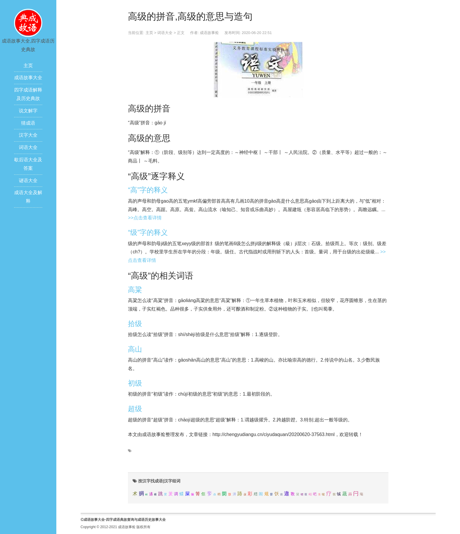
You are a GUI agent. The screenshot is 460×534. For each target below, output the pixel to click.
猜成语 (28, 123)
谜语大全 (28, 180)
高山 (135, 349)
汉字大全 (28, 135)
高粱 (135, 290)
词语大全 (28, 147)
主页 (28, 65)
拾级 (135, 324)
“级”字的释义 (148, 232)
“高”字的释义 (148, 190)
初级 (135, 383)
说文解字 (28, 110)
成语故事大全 (28, 77)
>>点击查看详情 (145, 217)
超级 (135, 409)
